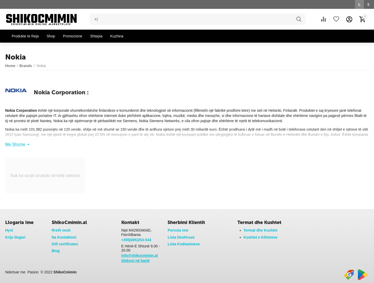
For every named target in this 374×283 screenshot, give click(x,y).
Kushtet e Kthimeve (261, 237)
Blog (56, 251)
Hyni (9, 230)
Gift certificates (65, 244)
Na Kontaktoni (64, 237)
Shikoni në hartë (135, 261)
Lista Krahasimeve (184, 244)
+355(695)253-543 (136, 240)
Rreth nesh (61, 230)
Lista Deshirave (181, 237)
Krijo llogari (15, 237)
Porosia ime (178, 230)
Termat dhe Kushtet (261, 230)
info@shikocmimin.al (139, 255)
